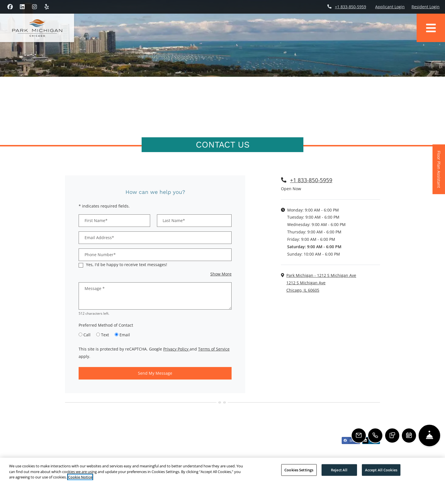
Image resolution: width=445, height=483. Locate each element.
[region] (222, 470)
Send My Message (155, 373)
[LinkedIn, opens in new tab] (22, 7)
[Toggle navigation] (431, 28)
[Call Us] (375, 435)
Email (124, 334)
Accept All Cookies (381, 469)
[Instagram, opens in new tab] (34, 7)
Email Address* (99, 237)
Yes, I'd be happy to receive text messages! (126, 264)
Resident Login (426, 6)
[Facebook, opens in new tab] (10, 7)
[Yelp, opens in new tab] (46, 7)
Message (95, 288)
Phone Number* (100, 254)
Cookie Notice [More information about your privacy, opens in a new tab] (80, 477)
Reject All (339, 469)
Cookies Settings (298, 469)
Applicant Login (390, 6)
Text (105, 334)
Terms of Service (214, 349)
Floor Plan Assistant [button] (439, 172)
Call (87, 334)
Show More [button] (221, 274)
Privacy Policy (176, 349)
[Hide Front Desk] (429, 435)
